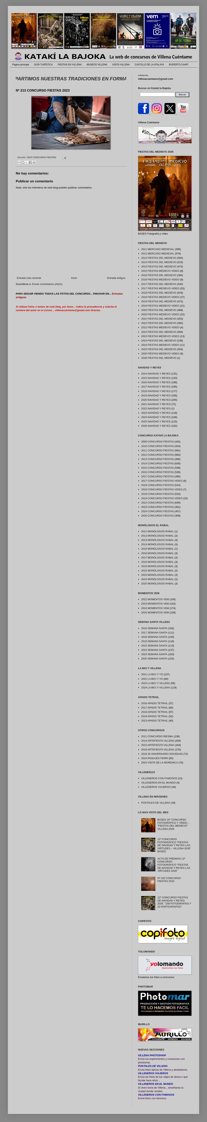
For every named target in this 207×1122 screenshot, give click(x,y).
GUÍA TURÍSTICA (43, 64)
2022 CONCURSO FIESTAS (157, 502)
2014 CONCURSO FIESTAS (157, 463)
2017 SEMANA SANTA (154, 632)
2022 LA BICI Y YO (152, 678)
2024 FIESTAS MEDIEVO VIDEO (160, 344)
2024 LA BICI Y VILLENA (155, 687)
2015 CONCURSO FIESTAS (157, 467)
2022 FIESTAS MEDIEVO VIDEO (160, 327)
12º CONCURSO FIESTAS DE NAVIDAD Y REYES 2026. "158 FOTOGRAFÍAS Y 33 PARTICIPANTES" (174, 902)
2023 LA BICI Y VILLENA (155, 683)
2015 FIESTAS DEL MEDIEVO (158, 266)
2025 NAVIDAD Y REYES (156, 421)
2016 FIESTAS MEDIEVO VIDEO (160, 279)
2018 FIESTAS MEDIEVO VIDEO (160, 297)
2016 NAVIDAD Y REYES (156, 382)
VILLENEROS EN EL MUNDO (158, 782)
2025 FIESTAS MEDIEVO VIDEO (160, 353)
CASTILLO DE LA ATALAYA (149, 64)
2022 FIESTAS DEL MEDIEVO (158, 323)
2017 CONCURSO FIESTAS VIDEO (161, 480)
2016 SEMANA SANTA (154, 628)
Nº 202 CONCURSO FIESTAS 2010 (169, 880)
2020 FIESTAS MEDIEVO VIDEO (160, 314)
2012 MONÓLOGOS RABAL (157, 535)
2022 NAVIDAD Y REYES (156, 408)
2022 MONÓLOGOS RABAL (157, 570)
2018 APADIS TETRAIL (154, 711)
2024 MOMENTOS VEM (155, 608)
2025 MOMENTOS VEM (155, 612)
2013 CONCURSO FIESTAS (157, 459)
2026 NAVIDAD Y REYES (156, 425)
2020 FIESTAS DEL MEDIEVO (158, 310)
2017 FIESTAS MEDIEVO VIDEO (160, 288)
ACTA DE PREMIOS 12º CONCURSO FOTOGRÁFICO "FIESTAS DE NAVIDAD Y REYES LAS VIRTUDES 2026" (173, 864)
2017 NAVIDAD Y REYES (156, 386)
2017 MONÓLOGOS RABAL (157, 557)
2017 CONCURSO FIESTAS (157, 476)
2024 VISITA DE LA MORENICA (159, 762)
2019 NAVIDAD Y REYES (156, 395)
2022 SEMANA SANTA (154, 645)
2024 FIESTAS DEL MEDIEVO (158, 340)
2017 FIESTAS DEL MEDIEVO (158, 284)
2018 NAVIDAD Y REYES (156, 391)
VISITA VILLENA (121, 64)
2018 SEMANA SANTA (154, 636)
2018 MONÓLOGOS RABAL (157, 561)
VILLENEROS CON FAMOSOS (159, 778)
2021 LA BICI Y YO (152, 674)
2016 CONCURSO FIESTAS (157, 472)
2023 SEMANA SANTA (154, 649)
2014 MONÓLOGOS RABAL (157, 544)
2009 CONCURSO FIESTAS (157, 441)
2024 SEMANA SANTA (154, 654)
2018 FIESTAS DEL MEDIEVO (158, 292)
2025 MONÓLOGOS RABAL (157, 583)
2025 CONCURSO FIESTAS (157, 515)
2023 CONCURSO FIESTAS (41, 157)
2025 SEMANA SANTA (154, 658)
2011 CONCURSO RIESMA (157, 736)
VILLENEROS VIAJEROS (156, 786)
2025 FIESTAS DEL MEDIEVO (158, 349)
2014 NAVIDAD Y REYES (156, 373)
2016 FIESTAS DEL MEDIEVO (158, 275)
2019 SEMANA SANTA (154, 641)
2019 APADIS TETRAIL (154, 716)
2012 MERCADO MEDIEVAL (157, 253)
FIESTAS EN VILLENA (70, 64)
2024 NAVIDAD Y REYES (156, 417)
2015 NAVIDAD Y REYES (156, 377)
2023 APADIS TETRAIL (154, 720)
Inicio (74, 277)
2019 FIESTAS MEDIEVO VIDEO (160, 305)
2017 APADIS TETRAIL (154, 707)
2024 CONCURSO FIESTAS (157, 511)
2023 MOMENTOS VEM (155, 603)
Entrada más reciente (29, 277)
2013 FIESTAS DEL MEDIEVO (158, 257)
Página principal (20, 64)
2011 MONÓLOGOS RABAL (157, 531)
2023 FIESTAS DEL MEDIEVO (158, 331)
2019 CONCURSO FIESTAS (157, 493)
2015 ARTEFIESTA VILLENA (157, 745)
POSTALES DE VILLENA (155, 802)
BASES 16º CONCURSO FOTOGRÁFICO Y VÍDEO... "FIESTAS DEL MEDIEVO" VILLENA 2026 (173, 824)
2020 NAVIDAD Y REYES (156, 399)
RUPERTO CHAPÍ (178, 64)
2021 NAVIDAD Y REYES (156, 404)
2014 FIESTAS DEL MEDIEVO (158, 262)
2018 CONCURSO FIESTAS (157, 485)
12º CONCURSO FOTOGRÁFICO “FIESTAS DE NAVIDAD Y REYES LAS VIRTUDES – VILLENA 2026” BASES (174, 845)
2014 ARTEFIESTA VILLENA (157, 740)
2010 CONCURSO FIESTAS (157, 446)
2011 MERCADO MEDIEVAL (157, 249)
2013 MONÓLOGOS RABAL (157, 540)
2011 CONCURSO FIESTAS (157, 450)
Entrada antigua (116, 277)
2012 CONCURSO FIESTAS (157, 454)
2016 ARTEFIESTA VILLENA (157, 749)
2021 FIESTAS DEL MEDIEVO (158, 318)
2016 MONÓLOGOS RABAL (157, 553)
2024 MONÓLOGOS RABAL (157, 579)
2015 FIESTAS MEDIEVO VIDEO (160, 270)
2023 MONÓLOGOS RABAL (157, 574)
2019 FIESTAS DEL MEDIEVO (158, 301)
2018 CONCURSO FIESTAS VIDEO (161, 489)
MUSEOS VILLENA (97, 64)
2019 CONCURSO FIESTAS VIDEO (161, 498)
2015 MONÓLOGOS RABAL (157, 548)
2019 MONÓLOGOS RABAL (157, 566)
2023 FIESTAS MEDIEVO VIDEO (160, 336)
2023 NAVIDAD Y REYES (156, 412)
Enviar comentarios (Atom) (47, 284)
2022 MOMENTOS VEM (155, 599)
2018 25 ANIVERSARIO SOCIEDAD (162, 753)
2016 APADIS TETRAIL (154, 703)
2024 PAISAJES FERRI (154, 758)
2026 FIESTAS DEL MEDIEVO (158, 357)
